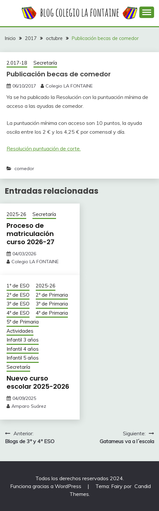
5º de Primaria (23, 322)
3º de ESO (18, 304)
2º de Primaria (52, 295)
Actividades (20, 331)
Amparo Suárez (28, 406)
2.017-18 (17, 63)
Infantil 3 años (23, 340)
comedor (24, 168)
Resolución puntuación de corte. (44, 148)
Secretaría (45, 63)
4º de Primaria (52, 313)
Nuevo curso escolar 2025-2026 (38, 382)
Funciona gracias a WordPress (46, 486)
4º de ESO (18, 313)
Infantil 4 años (23, 349)
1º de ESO (18, 286)
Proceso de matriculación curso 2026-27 (30, 233)
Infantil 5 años (23, 358)
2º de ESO (18, 295)
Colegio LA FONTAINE (69, 86)
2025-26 (16, 214)
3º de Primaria (52, 304)
